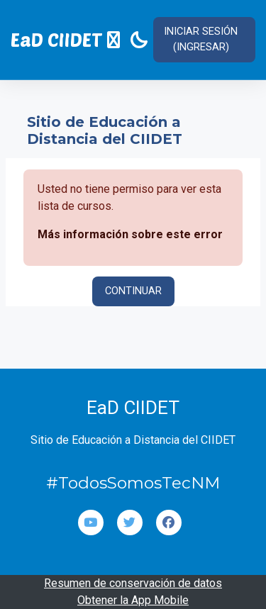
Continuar (133, 290)
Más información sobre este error (130, 234)
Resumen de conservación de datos (133, 583)
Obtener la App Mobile (133, 600)
